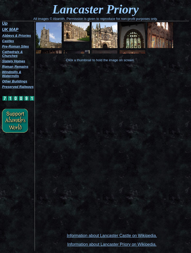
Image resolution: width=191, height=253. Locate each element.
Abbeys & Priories (16, 35)
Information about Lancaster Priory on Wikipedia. (112, 244)
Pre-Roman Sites (15, 46)
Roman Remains (15, 66)
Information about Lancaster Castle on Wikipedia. (112, 235)
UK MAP (10, 29)
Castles (8, 41)
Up (4, 23)
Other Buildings (14, 81)
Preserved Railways (18, 87)
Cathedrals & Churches (12, 54)
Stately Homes (13, 61)
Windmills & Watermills (11, 74)
